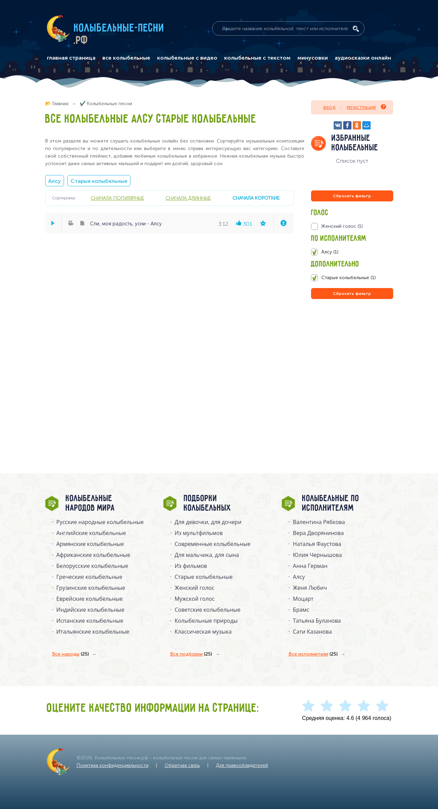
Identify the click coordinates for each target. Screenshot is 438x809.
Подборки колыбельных (207, 503)
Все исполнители (313, 654)
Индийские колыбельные (90, 609)
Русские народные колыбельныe (100, 522)
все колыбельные (126, 58)
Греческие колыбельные (89, 577)
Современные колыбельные (212, 544)
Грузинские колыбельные (90, 588)
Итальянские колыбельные (92, 631)
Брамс (301, 609)
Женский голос (194, 588)
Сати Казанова (312, 631)
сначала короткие (256, 198)
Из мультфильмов (199, 533)
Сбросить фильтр (352, 196)
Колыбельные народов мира (90, 503)
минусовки (312, 58)
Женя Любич (310, 588)
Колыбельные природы (206, 620)
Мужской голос (195, 598)
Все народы (70, 654)
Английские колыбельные (91, 533)
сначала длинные (188, 198)
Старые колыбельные (98, 181)
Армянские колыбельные (90, 544)
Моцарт (303, 598)
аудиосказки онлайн (363, 58)
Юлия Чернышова (317, 555)
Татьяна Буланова (317, 620)
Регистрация (366, 107)
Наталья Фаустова (317, 544)
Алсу (54, 181)
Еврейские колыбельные (89, 598)
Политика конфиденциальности (113, 765)
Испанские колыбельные (90, 620)
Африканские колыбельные (93, 555)
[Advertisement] (352, 374)
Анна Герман (310, 566)
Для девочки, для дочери (208, 522)
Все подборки (191, 654)
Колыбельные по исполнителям (330, 503)
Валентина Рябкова (319, 522)
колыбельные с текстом (257, 58)
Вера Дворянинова (318, 533)
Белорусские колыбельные (92, 566)
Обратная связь (182, 765)
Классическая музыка (203, 631)
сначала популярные (117, 198)
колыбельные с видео (187, 58)
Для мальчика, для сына (207, 555)
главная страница (71, 58)
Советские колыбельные (207, 609)
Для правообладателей (242, 765)
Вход (329, 107)
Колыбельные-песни (119, 28)
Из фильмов (191, 566)
